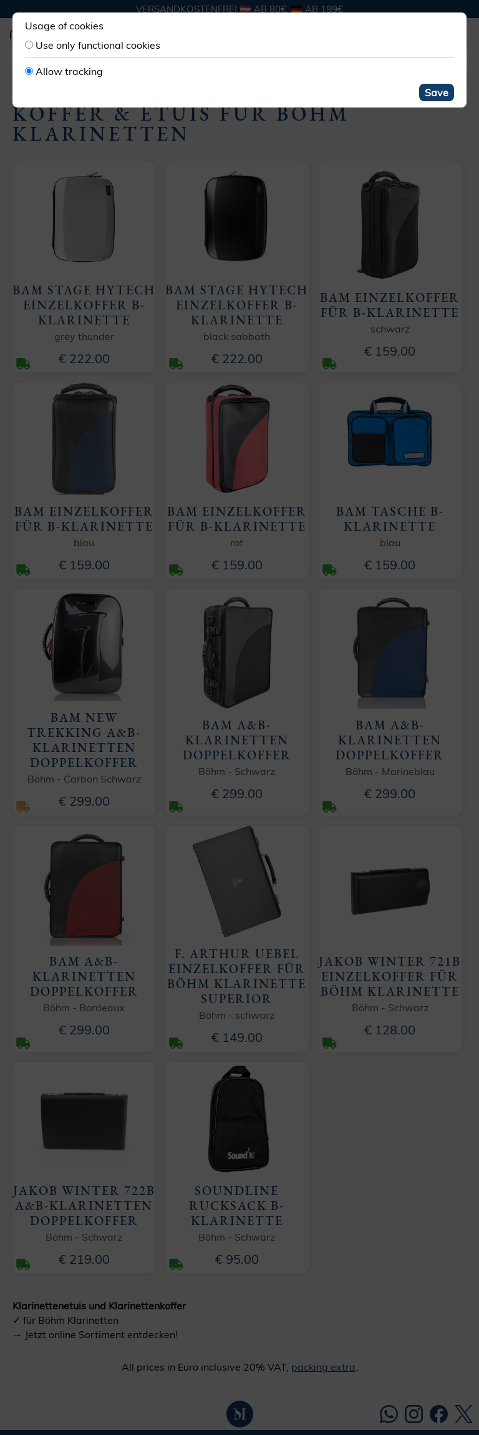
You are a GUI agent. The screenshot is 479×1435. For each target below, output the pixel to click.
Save (436, 92)
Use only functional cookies (98, 45)
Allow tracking (69, 71)
